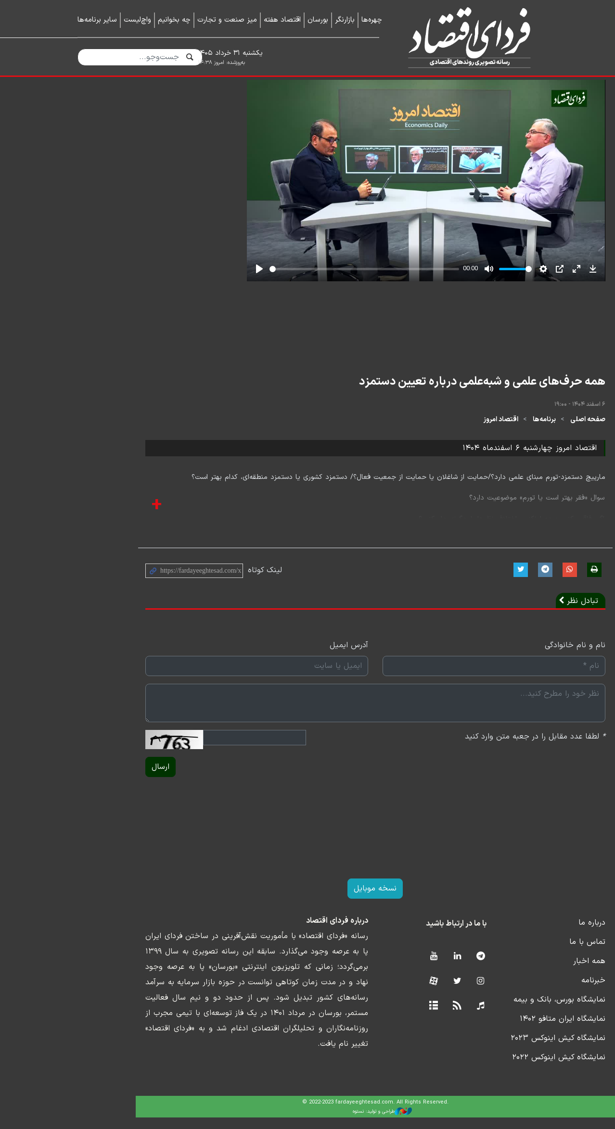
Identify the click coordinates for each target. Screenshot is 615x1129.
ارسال (93, 778)
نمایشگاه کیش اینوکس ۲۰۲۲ (491, 1069)
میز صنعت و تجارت (227, 19)
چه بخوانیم (174, 19)
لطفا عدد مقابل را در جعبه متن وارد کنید (467, 748)
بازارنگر (345, 19)
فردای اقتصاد (466, 37)
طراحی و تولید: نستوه (315, 1123)
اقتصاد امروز (433, 432)
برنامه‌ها (476, 432)
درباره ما (524, 934)
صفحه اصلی (520, 432)
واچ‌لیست (137, 19)
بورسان (318, 19)
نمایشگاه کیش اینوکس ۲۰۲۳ (490, 1049)
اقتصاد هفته (282, 19)
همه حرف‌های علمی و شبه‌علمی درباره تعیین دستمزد (414, 393)
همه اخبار (521, 972)
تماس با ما (519, 953)
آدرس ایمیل (281, 657)
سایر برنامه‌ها (97, 19)
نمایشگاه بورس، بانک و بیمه (492, 1011)
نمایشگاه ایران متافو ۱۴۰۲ (495, 1030)
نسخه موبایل (307, 900)
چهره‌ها (371, 19)
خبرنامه (525, 992)
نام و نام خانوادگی (507, 657)
